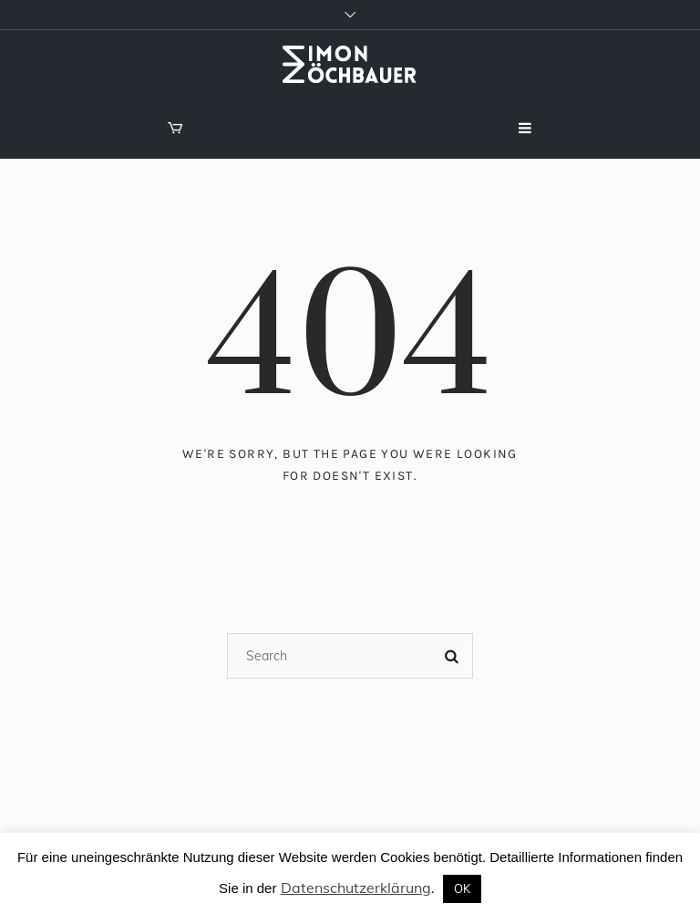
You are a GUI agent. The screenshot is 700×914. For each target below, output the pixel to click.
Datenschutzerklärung (356, 887)
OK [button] (462, 888)
